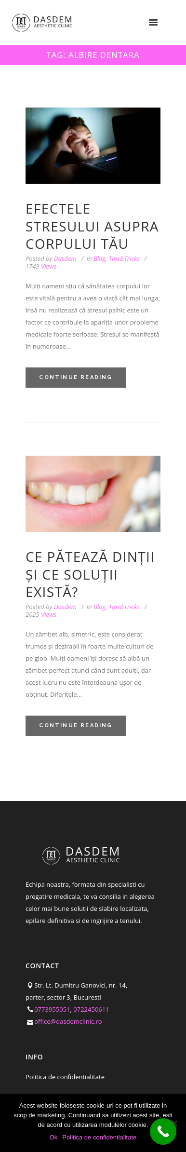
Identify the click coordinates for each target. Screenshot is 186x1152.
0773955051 (52, 1009)
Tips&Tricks (124, 258)
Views (41, 266)
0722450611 (91, 1009)
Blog (99, 258)
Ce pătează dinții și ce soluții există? (90, 574)
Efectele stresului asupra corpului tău (92, 226)
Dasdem (65, 258)
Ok (54, 1137)
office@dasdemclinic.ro (68, 1021)
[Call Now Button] (163, 1131)
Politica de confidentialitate (65, 1076)
